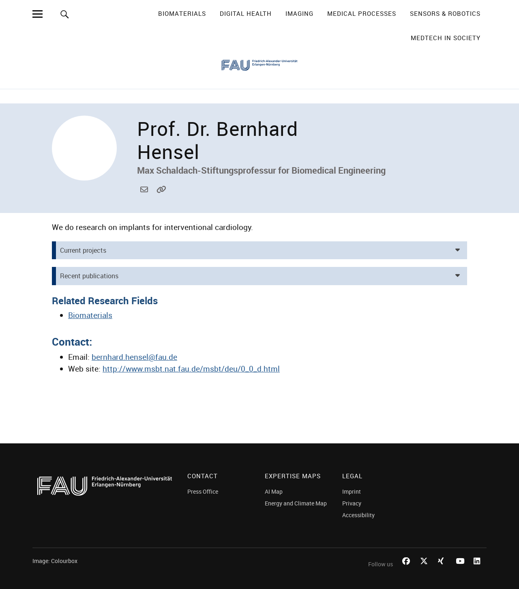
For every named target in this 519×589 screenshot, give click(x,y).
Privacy (351, 503)
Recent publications (89, 275)
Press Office (202, 491)
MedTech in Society (445, 38)
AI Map (274, 491)
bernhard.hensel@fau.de (145, 198)
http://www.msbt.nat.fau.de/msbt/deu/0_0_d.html (161, 198)
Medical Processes (361, 13)
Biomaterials (182, 13)
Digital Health (246, 13)
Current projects (83, 250)
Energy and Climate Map (296, 503)
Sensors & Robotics (445, 13)
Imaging (299, 13)
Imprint (351, 491)
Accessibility (358, 515)
